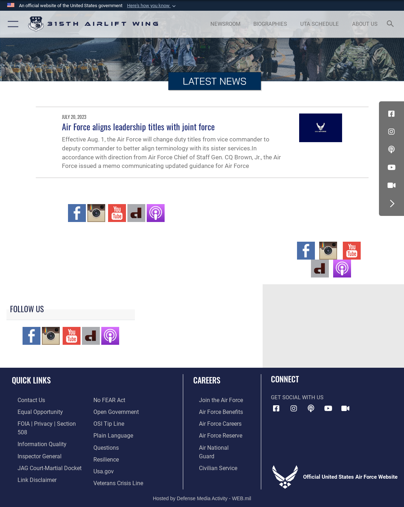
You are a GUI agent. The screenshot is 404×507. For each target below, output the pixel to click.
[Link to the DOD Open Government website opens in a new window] (114, 400)
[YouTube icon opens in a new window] (391, 168)
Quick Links (31, 380)
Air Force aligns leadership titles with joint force (138, 126)
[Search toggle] (392, 24)
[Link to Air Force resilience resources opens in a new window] (105, 444)
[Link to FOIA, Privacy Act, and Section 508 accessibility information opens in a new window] (44, 422)
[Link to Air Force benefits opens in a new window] (214, 411)
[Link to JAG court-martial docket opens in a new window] (42, 456)
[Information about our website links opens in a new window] (30, 467)
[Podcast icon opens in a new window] (391, 150)
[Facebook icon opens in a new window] (391, 114)
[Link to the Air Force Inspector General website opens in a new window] (33, 444)
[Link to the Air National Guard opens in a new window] (215, 444)
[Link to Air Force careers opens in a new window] (214, 422)
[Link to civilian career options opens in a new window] (211, 456)
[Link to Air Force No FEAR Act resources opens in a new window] (27, 478)
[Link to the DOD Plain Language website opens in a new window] (111, 422)
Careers (206, 380)
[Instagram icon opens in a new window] (391, 132)
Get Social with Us (297, 397)
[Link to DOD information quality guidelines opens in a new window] (35, 433)
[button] (152, 5)
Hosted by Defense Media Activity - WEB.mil (202, 491)
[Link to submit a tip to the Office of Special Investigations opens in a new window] (107, 411)
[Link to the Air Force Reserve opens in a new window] (214, 433)
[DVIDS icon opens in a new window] (391, 185)
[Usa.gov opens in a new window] (103, 456)
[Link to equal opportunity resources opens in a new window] (33, 411)
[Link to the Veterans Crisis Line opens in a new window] (117, 467)
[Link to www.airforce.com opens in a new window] (214, 400)
